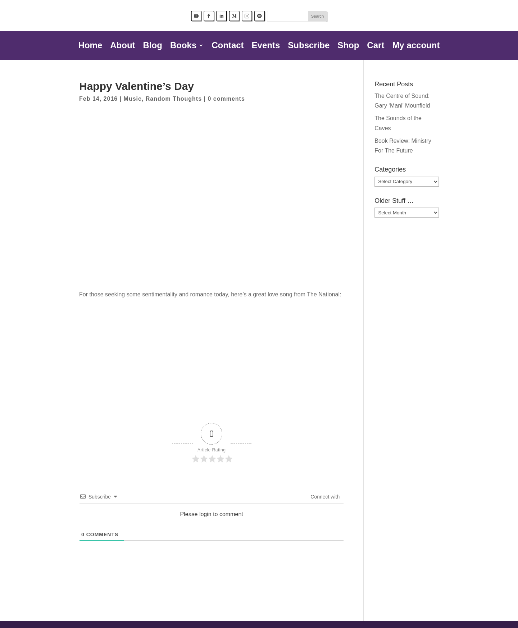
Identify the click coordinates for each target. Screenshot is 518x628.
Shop (348, 46)
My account (416, 46)
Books (183, 46)
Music (133, 99)
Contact (228, 46)
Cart (375, 46)
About (122, 46)
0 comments (226, 99)
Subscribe (309, 46)
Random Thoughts (174, 99)
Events (266, 46)
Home (90, 46)
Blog (152, 46)
